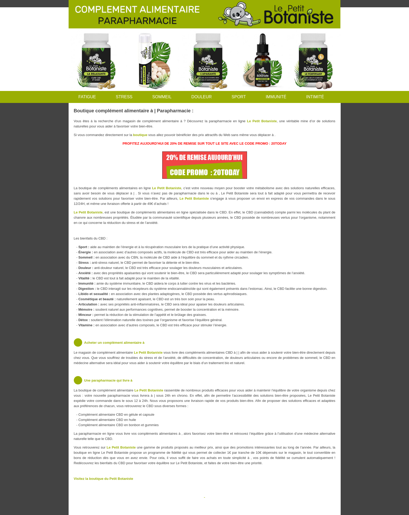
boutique (140, 135)
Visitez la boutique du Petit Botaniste (103, 479)
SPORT (239, 97)
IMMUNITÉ (276, 97)
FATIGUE (87, 97)
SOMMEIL (162, 97)
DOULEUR (201, 97)
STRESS (124, 97)
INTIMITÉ (315, 97)
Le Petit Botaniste (262, 121)
